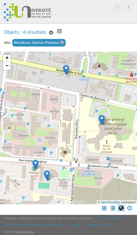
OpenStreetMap (110, 202)
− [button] (7, 66)
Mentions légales (97, 224)
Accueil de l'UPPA (110, 218)
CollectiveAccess (25, 232)
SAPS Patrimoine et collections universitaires (33, 224)
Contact (74, 224)
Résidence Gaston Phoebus (39, 43)
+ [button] (7, 58)
